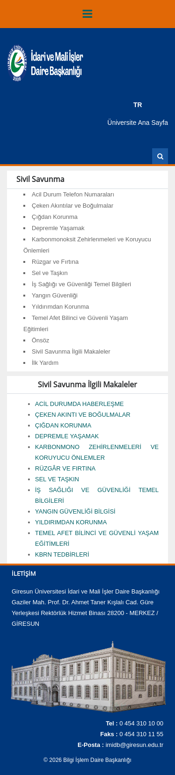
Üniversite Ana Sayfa (137, 122)
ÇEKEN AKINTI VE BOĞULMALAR (82, 414)
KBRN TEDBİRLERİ (62, 554)
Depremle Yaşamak (58, 228)
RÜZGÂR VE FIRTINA (65, 468)
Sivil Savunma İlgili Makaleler (71, 351)
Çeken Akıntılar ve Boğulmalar (72, 205)
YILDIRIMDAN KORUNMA (71, 522)
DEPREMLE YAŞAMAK (67, 436)
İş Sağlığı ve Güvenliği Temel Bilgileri (81, 284)
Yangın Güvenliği (54, 295)
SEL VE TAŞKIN (57, 479)
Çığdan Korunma (54, 216)
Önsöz (40, 340)
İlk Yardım (45, 362)
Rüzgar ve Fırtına (55, 261)
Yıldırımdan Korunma (60, 306)
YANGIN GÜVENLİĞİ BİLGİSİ (75, 511)
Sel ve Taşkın (50, 272)
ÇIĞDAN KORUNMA (63, 425)
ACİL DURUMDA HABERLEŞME (79, 403)
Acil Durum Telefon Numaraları (73, 194)
